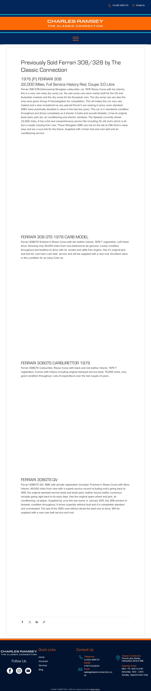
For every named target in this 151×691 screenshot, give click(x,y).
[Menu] (75, 38)
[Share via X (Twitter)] (29, 622)
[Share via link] (44, 622)
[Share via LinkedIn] (36, 622)
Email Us (140, 5)
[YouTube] (28, 671)
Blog (41, 670)
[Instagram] (19, 671)
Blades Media (95, 689)
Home (42, 657)
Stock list (43, 661)
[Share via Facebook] (22, 622)
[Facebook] (10, 671)
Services (43, 666)
